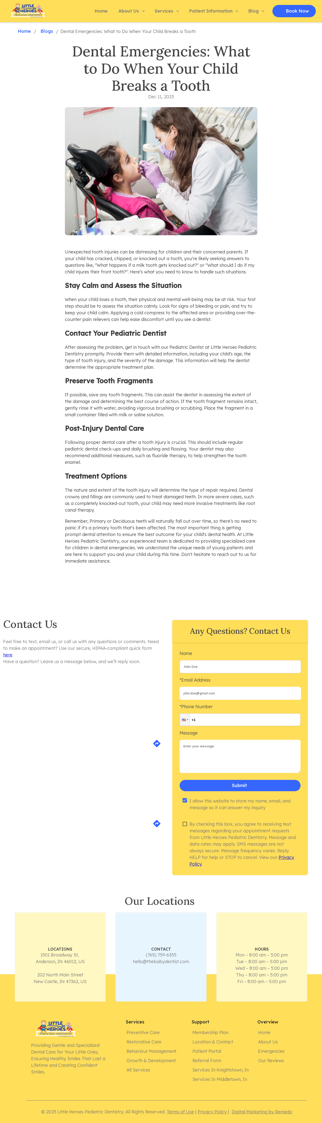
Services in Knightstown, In (221, 1070)
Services (167, 11)
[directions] (156, 746)
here (7, 655)
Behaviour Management (152, 1051)
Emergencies (271, 1051)
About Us (131, 11)
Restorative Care (144, 1042)
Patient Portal (207, 1051)
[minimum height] (240, 756)
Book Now (294, 11)
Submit (240, 785)
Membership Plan (210, 1032)
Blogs (46, 31)
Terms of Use (180, 1112)
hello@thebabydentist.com (161, 961)
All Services (139, 1070)
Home (102, 11)
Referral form (207, 1060)
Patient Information (213, 11)
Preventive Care (144, 1032)
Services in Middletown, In (220, 1079)
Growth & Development (152, 1060)
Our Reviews (271, 1060)
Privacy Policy (212, 1112)
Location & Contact (213, 1042)
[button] (184, 720)
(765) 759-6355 (161, 955)
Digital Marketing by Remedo (262, 1112)
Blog (256, 11)
